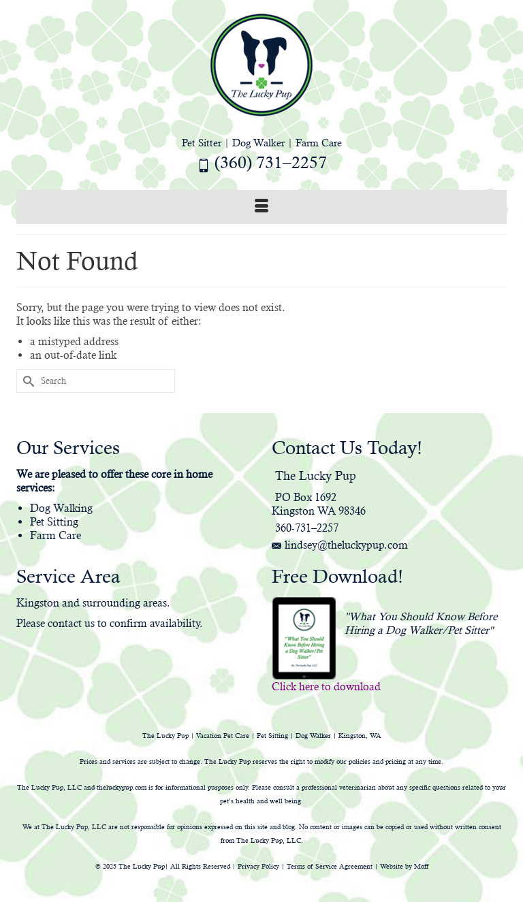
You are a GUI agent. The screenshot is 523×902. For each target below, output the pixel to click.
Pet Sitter (201, 142)
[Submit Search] (26, 381)
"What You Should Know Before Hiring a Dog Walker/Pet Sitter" (421, 623)
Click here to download (326, 686)
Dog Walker (258, 142)
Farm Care (319, 142)
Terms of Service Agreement (330, 866)
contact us (71, 623)
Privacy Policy (258, 866)
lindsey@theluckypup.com (340, 544)
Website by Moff (404, 866)
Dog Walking (61, 508)
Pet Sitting (54, 521)
